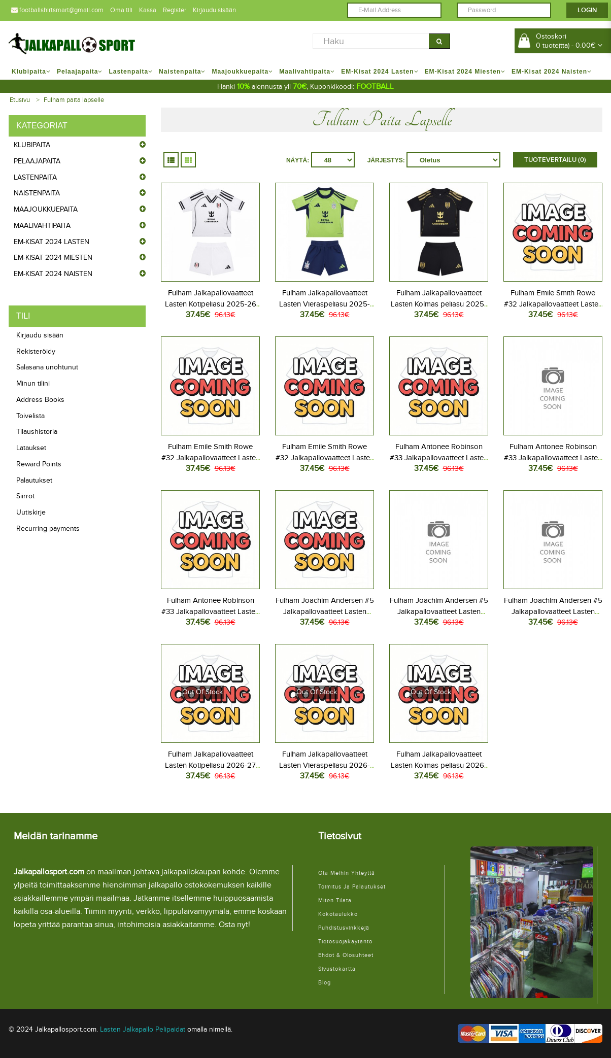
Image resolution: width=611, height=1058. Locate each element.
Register (174, 10)
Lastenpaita (35, 177)
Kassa (147, 10)
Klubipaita (32, 145)
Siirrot (25, 496)
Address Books (40, 399)
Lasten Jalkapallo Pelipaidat (142, 1029)
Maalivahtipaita (42, 225)
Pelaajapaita (37, 161)
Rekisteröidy (35, 351)
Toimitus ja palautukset (352, 886)
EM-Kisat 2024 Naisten (53, 273)
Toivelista (30, 416)
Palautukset (34, 480)
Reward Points (38, 464)
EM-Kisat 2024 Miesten (53, 257)
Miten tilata (335, 900)
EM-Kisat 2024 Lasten (51, 241)
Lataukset (31, 447)
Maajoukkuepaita (46, 209)
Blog (324, 982)
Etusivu (20, 100)
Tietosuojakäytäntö (345, 941)
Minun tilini (33, 383)
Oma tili (121, 10)
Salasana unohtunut (47, 367)
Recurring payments (48, 528)
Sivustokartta (337, 969)
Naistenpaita (37, 193)
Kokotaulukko (338, 914)
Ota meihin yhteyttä (346, 873)
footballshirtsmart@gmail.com (57, 10)
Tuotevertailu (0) (555, 160)
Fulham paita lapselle (74, 100)
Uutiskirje (31, 512)
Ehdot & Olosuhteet (346, 955)
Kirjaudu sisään (214, 10)
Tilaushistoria (36, 431)
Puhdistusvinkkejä (343, 928)
